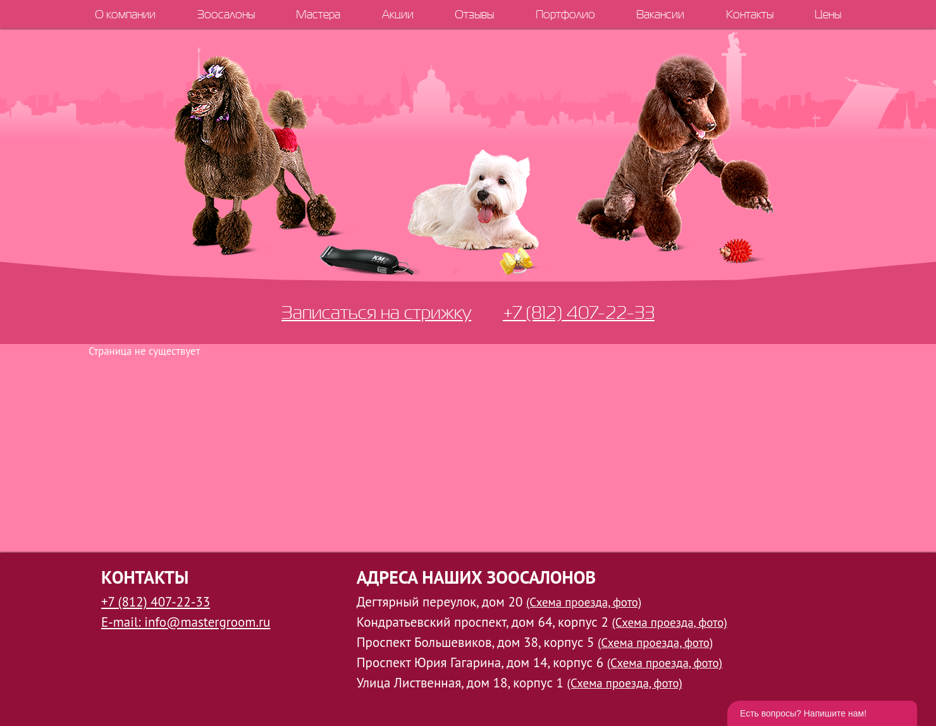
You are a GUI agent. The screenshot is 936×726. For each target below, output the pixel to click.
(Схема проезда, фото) (583, 602)
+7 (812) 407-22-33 (579, 312)
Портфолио (565, 14)
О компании (125, 14)
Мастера (318, 14)
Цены (828, 14)
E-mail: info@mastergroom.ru (185, 622)
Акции (398, 14)
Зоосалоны (226, 14)
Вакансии (660, 14)
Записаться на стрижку (376, 312)
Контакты (749, 14)
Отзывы (474, 14)
